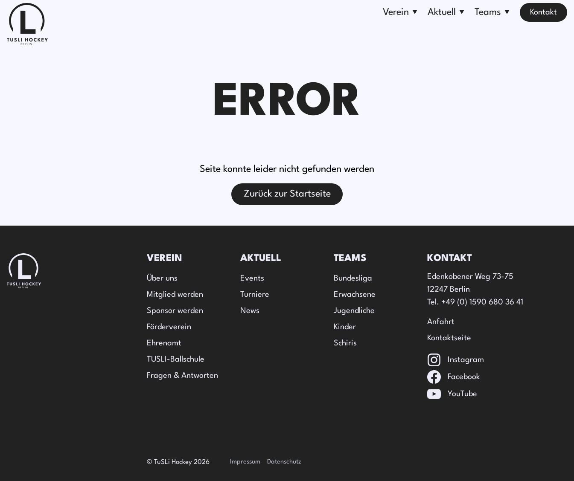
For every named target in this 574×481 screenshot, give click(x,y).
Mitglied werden (175, 294)
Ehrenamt (164, 343)
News (249, 311)
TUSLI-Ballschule (175, 359)
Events (252, 278)
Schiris (345, 343)
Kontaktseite (449, 338)
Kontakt (543, 12)
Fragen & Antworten (182, 376)
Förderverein (169, 327)
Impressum (245, 462)
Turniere (254, 294)
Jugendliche (354, 311)
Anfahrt (441, 322)
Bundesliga (353, 278)
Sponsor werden (175, 311)
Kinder (345, 327)
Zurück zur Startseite (287, 194)
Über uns (162, 278)
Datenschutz (284, 462)
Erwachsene (355, 294)
